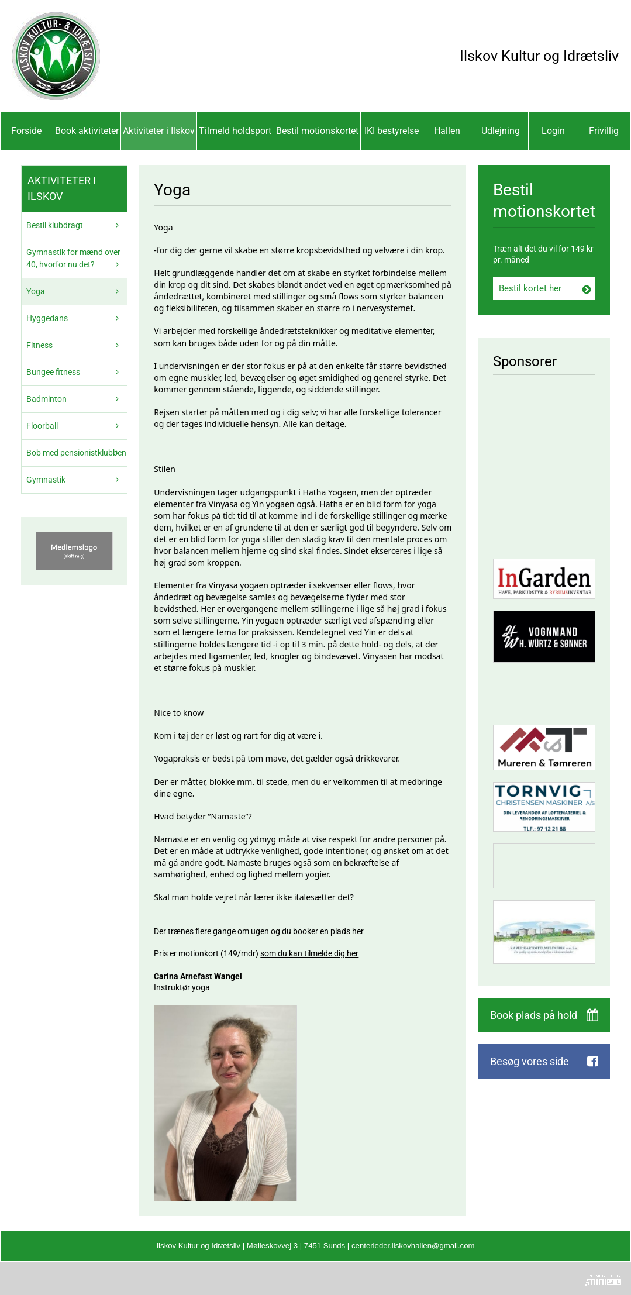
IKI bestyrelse (391, 130)
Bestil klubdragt (54, 225)
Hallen (447, 130)
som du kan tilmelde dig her (309, 953)
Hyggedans (47, 318)
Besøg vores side (529, 1061)
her (359, 931)
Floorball (42, 425)
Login (553, 130)
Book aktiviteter (87, 130)
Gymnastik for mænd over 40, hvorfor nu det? (73, 258)
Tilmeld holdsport (235, 130)
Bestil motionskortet (317, 130)
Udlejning (500, 130)
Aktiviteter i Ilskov (159, 130)
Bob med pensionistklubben (76, 452)
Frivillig (604, 130)
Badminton (46, 399)
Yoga (35, 291)
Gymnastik (45, 479)
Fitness (39, 345)
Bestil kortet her (530, 288)
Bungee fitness (53, 372)
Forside (26, 130)
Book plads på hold (533, 1015)
